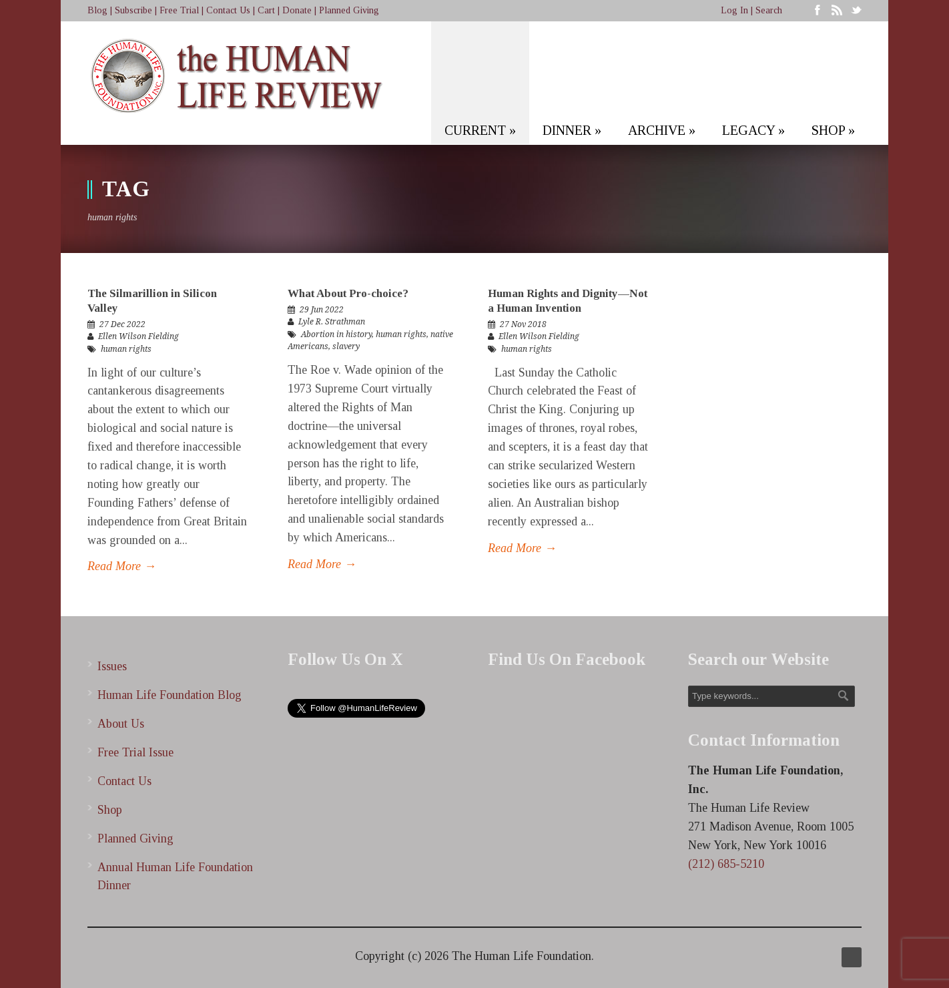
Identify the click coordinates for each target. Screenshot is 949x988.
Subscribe (133, 10)
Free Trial (179, 10)
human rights (126, 349)
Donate (297, 10)
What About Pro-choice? (348, 293)
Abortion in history (336, 334)
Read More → (121, 566)
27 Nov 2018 (523, 324)
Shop (109, 809)
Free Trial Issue (135, 752)
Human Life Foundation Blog (169, 695)
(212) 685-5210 (726, 864)
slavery (346, 346)
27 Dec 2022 (122, 324)
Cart (266, 10)
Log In (734, 10)
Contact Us (228, 10)
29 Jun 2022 (322, 309)
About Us (120, 723)
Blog (97, 10)
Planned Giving (349, 10)
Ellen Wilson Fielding (138, 336)
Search (768, 10)
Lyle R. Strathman (331, 321)
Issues (112, 666)
